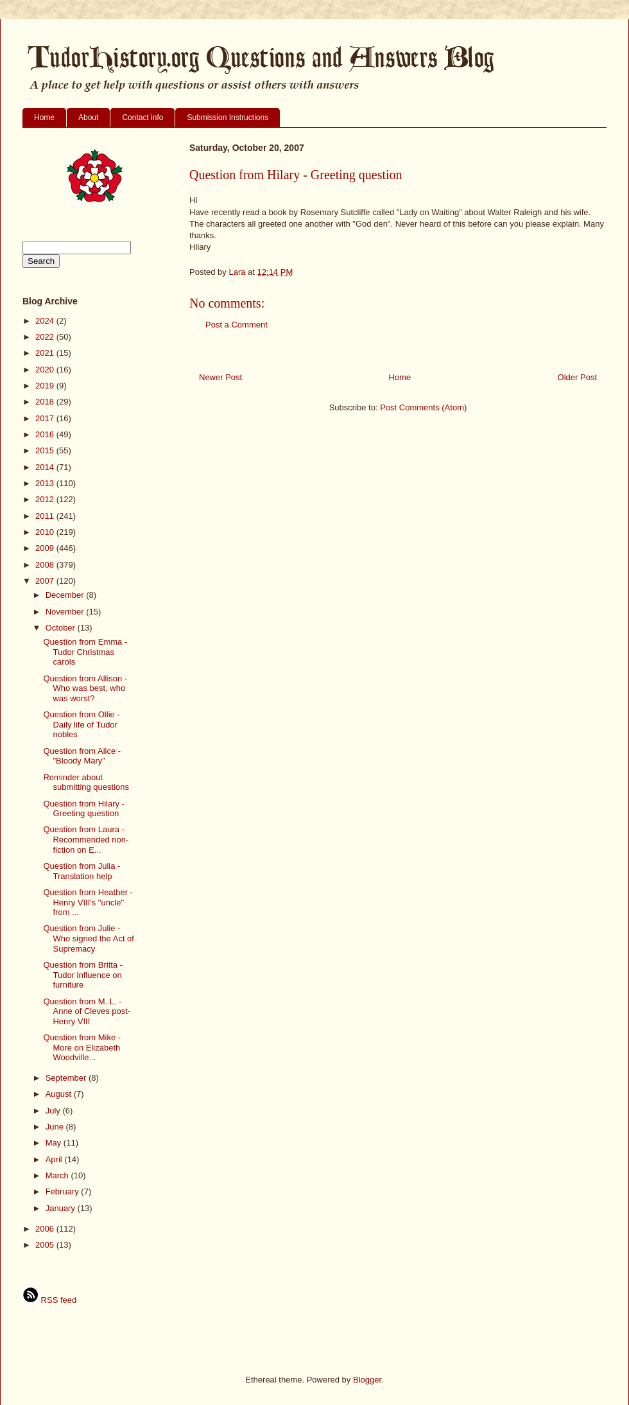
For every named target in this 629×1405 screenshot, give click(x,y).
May (55, 1143)
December (66, 595)
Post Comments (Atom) (423, 407)
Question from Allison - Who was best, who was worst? (85, 688)
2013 (45, 483)
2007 (45, 581)
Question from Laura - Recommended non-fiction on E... (85, 839)
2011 (45, 516)
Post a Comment (236, 324)
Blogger (367, 1379)
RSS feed (49, 1300)
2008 (45, 565)
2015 (45, 450)
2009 (45, 548)
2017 (45, 418)
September (67, 1078)
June (56, 1126)
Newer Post (220, 377)
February (64, 1191)
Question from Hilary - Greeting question (83, 809)
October (62, 628)
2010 (45, 532)
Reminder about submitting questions (86, 782)
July (54, 1110)
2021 (45, 353)
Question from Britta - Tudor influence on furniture (83, 975)
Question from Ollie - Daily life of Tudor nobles (81, 724)
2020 (45, 369)
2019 (45, 385)
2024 (45, 321)
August (60, 1094)
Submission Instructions (227, 117)
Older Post (577, 377)
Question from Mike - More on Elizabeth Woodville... (82, 1047)
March (58, 1175)
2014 (45, 467)
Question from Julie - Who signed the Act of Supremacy (88, 938)
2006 (45, 1229)
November (66, 611)
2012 (45, 499)
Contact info (142, 117)
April (55, 1159)
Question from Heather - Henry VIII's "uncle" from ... (87, 902)
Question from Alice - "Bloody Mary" (82, 756)
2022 (45, 337)
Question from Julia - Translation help (81, 871)
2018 (45, 401)
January (62, 1208)
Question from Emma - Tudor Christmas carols (85, 652)
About (88, 117)
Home (44, 117)
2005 (45, 1245)
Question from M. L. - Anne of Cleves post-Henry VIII (86, 1011)
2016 (45, 434)
